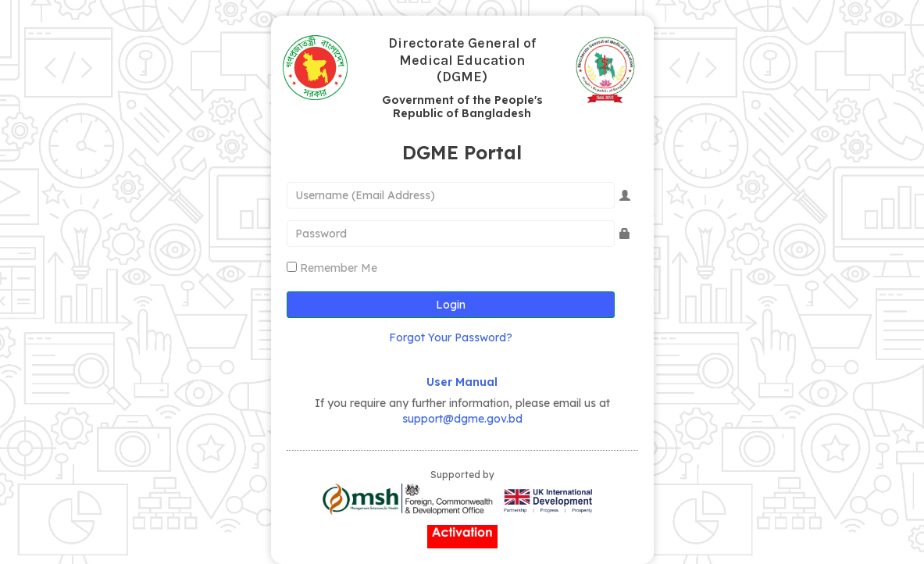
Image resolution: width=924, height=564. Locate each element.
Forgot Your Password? (450, 337)
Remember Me (338, 268)
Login (451, 305)
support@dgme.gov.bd (462, 419)
